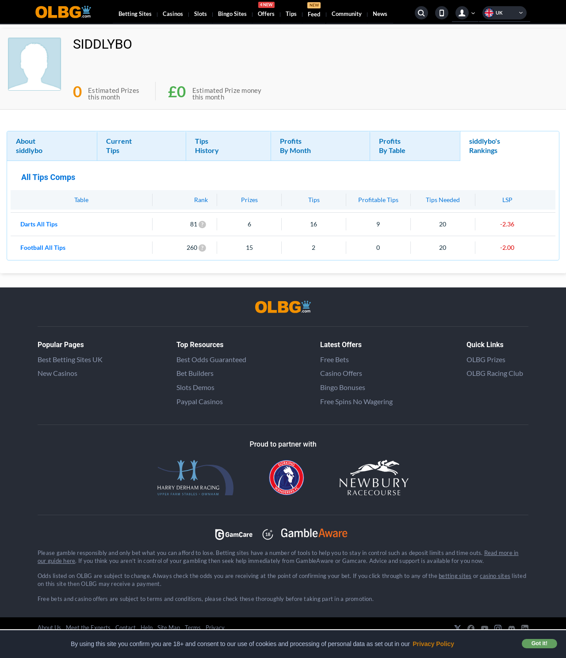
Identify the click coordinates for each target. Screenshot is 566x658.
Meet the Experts (88, 627)
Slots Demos (195, 387)
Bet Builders (195, 373)
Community (347, 13)
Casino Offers (341, 373)
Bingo (232, 13)
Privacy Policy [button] (433, 643)
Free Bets (334, 359)
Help (147, 627)
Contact (125, 627)
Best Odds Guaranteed (211, 359)
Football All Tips (42, 247)
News (380, 13)
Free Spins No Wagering (356, 401)
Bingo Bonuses (342, 387)
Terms (193, 627)
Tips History (207, 145)
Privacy (215, 627)
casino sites (495, 575)
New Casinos (57, 373)
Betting (135, 13)
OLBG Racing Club (495, 373)
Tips (291, 13)
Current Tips (119, 145)
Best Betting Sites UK (70, 359)
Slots (200, 13)
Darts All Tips (38, 224)
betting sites (455, 575)
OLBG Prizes (486, 359)
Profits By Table (392, 145)
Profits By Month (295, 145)
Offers (266, 10)
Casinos (173, 13)
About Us (49, 627)
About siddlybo (29, 145)
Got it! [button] (539, 643)
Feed (314, 11)
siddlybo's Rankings (484, 145)
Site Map (168, 627)
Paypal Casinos (199, 401)
